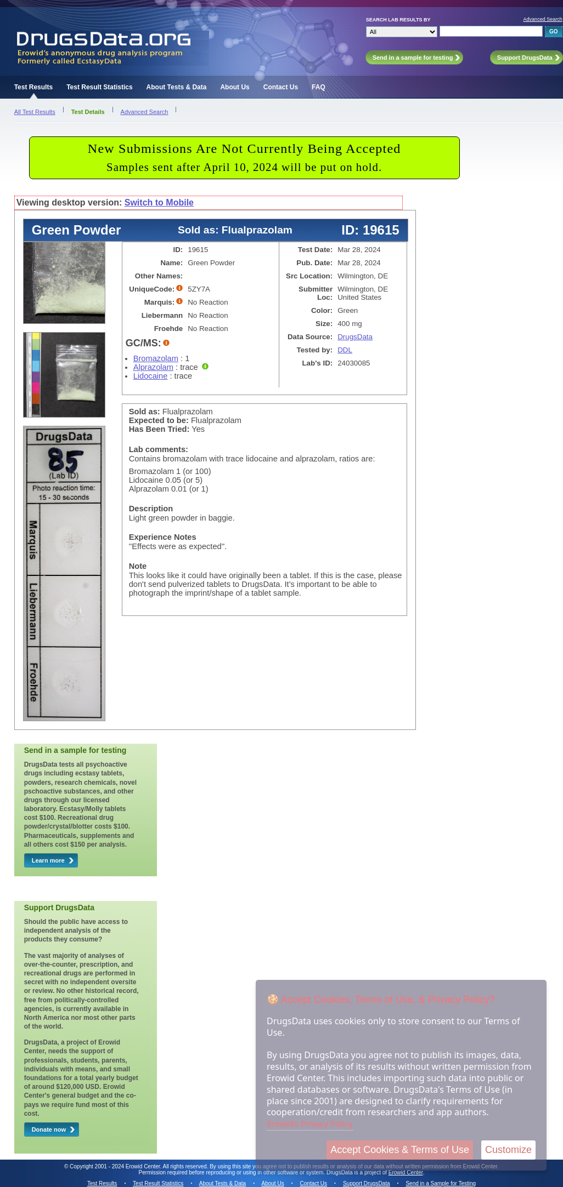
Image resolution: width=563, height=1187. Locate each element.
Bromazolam (155, 358)
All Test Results (34, 112)
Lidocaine (150, 376)
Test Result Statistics (99, 87)
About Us (234, 87)
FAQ (318, 87)
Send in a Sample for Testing (441, 1183)
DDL (344, 350)
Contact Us (280, 87)
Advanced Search (542, 19)
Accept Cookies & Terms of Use (399, 1149)
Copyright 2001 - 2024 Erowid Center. (115, 1166)
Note (138, 566)
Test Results (33, 87)
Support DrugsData (366, 1183)
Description (151, 508)
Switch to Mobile (159, 202)
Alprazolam (153, 367)
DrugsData (355, 337)
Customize (508, 1149)
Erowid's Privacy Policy (310, 1123)
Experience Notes (162, 537)
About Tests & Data (177, 87)
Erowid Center (406, 1172)
